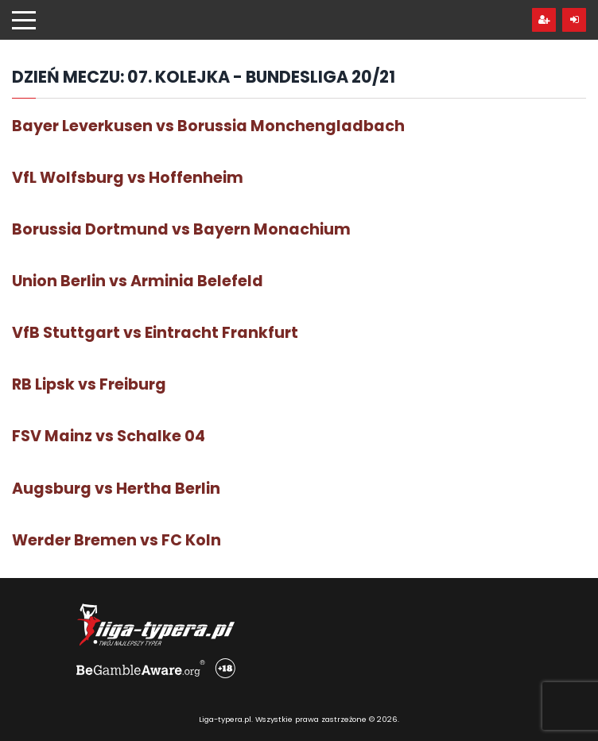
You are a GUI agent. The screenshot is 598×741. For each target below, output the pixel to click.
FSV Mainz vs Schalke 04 (108, 436)
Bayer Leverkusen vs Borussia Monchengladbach (208, 126)
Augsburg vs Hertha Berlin (116, 488)
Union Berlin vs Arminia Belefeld (137, 281)
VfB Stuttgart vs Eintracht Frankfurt (155, 332)
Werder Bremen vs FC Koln (116, 540)
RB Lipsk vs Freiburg (89, 384)
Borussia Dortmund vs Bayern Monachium (181, 229)
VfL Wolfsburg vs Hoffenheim (127, 177)
